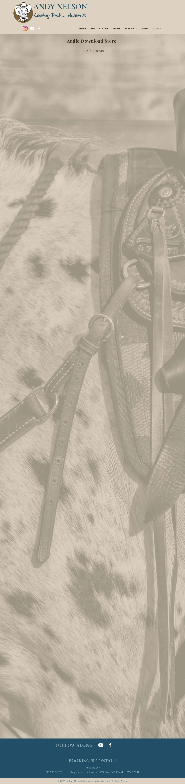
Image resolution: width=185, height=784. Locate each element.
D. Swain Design (119, 781)
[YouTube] (32, 28)
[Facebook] (39, 28)
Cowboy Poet (47, 15)
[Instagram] (25, 28)
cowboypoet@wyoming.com (82, 772)
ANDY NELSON (60, 6)
